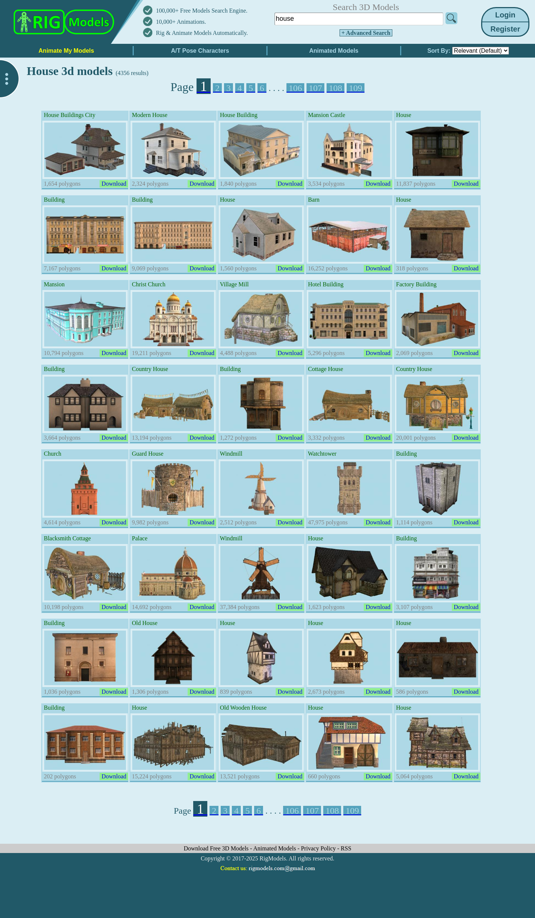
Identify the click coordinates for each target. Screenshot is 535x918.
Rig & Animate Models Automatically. (202, 33)
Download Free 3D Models (217, 848)
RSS (346, 848)
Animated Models (275, 848)
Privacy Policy (319, 848)
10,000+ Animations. (181, 22)
